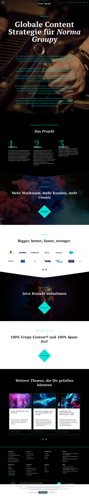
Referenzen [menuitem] (11, 464)
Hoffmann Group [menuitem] (11, 473)
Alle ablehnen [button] (52, 492)
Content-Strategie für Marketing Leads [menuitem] (70, 471)
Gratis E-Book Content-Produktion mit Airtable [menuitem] (70, 459)
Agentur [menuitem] (46, 464)
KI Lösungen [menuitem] (28, 457)
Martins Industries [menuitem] (12, 471)
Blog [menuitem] (64, 464)
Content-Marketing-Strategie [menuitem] (14, 455)
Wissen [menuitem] (65, 451)
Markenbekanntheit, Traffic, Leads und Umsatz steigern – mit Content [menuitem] (70, 469)
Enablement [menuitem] (47, 451)
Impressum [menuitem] (46, 471)
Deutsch (63, 2)
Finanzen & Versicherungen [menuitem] (31, 473)
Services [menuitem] (28, 451)
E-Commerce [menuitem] (29, 471)
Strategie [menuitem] (10, 451)
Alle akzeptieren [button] (42, 492)
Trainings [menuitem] (46, 453)
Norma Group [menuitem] (11, 470)
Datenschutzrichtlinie (57, 487)
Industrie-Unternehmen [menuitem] (31, 468)
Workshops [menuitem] (46, 455)
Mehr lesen (16, 432)
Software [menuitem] (28, 466)
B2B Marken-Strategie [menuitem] (12, 458)
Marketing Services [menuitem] (30, 453)
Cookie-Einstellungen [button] (33, 492)
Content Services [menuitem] (29, 455)
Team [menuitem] (45, 466)
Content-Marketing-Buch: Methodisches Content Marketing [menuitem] (71, 454)
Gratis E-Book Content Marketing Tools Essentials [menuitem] (70, 457)
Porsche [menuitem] (9, 466)
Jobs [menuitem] (45, 468)
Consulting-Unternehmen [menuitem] (31, 470)
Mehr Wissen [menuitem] (65, 461)
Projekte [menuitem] (46, 458)
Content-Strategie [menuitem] (11, 453)
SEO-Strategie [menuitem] (11, 457)
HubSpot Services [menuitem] (30, 458)
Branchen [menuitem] (29, 464)
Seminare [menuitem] (46, 457)
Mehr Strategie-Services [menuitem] (13, 461)
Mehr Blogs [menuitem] (65, 472)
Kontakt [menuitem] (46, 470)
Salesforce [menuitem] (10, 468)
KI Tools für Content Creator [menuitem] (68, 466)
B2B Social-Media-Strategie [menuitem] (13, 460)
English (66, 2)
